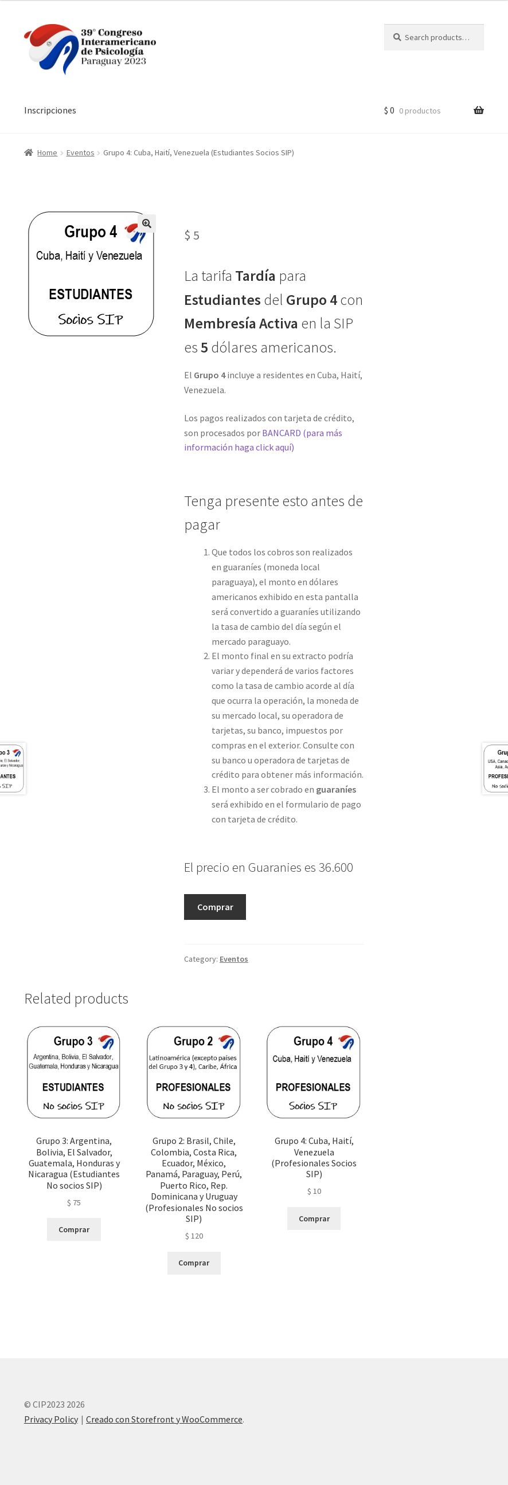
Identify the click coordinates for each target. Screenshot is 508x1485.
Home (47, 152)
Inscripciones (50, 110)
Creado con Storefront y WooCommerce (164, 1419)
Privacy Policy (51, 1419)
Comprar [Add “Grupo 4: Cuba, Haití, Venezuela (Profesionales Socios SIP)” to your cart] (314, 1218)
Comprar (215, 906)
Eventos (81, 152)
